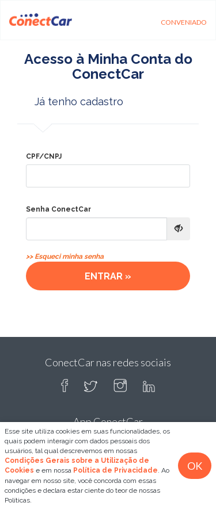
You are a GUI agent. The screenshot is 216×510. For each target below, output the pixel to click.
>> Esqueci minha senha (65, 256)
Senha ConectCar (58, 209)
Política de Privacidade (115, 470)
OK (194, 465)
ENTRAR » (108, 276)
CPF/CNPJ (44, 156)
